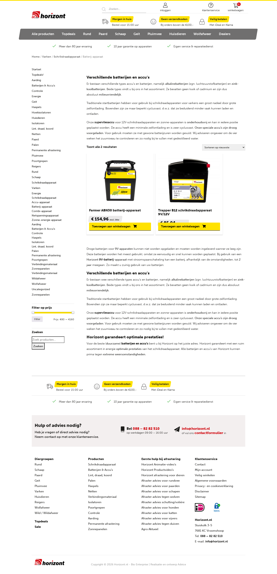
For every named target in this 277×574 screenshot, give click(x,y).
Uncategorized (41, 289)
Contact (200, 467)
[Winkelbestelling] (223, 147)
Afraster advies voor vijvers (159, 521)
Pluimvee (155, 34)
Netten (36, 134)
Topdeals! (37, 74)
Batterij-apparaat (42, 206)
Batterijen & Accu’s (100, 472)
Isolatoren (38, 123)
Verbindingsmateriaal (44, 264)
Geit (136, 34)
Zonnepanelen (41, 268)
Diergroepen (44, 462)
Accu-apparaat (41, 202)
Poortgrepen (40, 161)
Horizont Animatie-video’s (158, 467)
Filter (37, 319)
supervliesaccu (104, 122)
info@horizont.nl (196, 431)
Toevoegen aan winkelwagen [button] (103, 228)
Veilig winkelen (205, 478)
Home (36, 56)
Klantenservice (206, 462)
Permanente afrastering (46, 150)
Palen (35, 145)
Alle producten (43, 34)
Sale (38, 529)
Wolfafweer (202, 34)
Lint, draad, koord (42, 128)
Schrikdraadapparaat (67, 56)
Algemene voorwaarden (211, 483)
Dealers (224, 34)
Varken (46, 56)
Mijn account (203, 472)
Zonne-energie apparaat (47, 220)
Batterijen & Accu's (43, 85)
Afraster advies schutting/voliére (162, 505)
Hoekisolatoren (41, 112)
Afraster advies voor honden (160, 510)
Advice (182, 567)
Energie (36, 96)
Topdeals (68, 34)
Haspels (36, 107)
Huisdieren (177, 34)
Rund (87, 34)
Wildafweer (39, 278)
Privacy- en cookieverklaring (214, 489)
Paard (103, 34)
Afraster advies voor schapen (160, 494)
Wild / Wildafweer (46, 516)
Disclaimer (202, 494)
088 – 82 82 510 (146, 431)
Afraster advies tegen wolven (160, 499)
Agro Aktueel (149, 532)
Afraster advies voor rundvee (160, 483)
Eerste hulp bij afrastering (160, 462)
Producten (96, 462)
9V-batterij (106, 262)
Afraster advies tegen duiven (160, 526)
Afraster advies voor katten (159, 516)
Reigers (36, 166)
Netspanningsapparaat (45, 215)
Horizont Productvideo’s (157, 472)
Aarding (36, 80)
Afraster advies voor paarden (160, 489)
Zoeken (38, 346)
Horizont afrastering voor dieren (162, 478)
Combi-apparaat (42, 211)
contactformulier (208, 436)
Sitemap (200, 499)
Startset (36, 69)
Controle (37, 91)
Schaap (120, 34)
